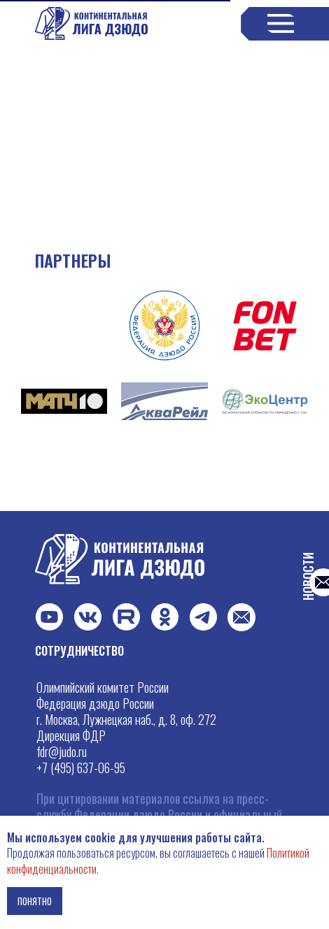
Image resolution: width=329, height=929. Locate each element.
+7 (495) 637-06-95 (80, 767)
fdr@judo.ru (61, 751)
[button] (241, 617)
